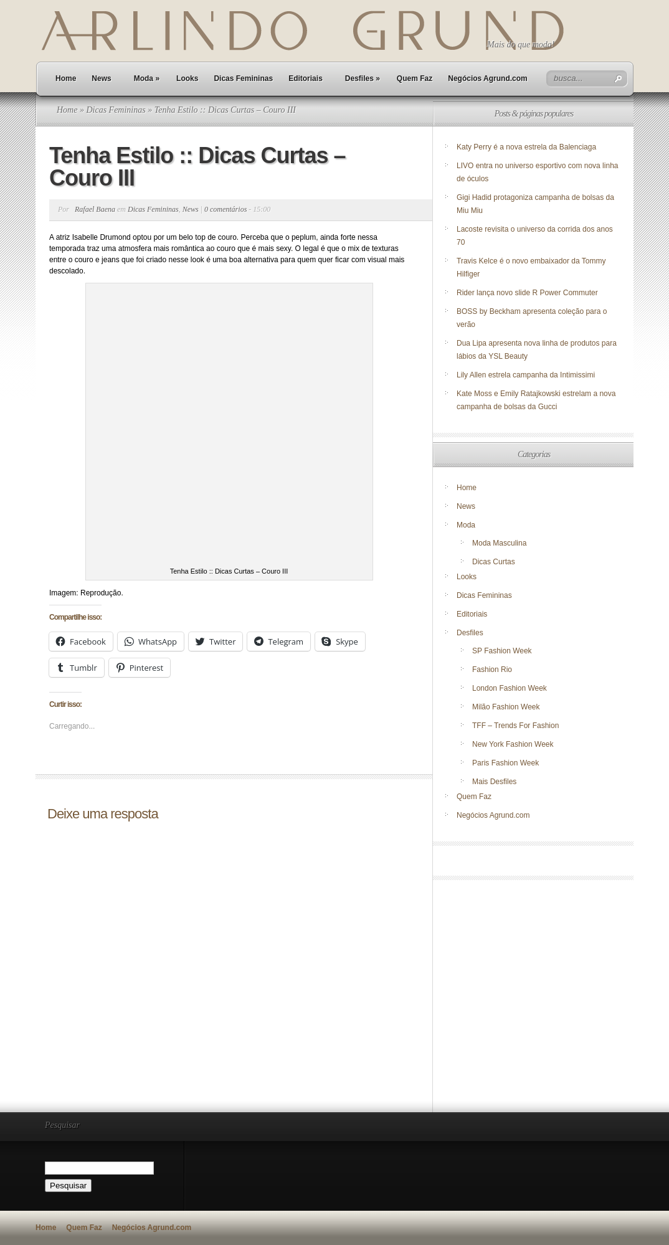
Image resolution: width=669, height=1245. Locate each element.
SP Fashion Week (502, 650)
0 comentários (225, 209)
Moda (146, 78)
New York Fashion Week (513, 744)
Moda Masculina (499, 543)
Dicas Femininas (243, 78)
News (101, 78)
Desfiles (362, 78)
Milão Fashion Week (506, 707)
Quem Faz (414, 78)
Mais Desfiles (494, 781)
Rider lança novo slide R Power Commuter (527, 292)
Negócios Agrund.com (488, 78)
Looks (187, 78)
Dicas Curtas (493, 561)
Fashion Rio (492, 669)
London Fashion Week (509, 688)
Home (65, 78)
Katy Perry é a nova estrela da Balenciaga (526, 147)
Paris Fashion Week (505, 763)
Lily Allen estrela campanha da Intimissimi (526, 375)
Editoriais (305, 78)
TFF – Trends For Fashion (515, 725)
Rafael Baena (95, 209)
